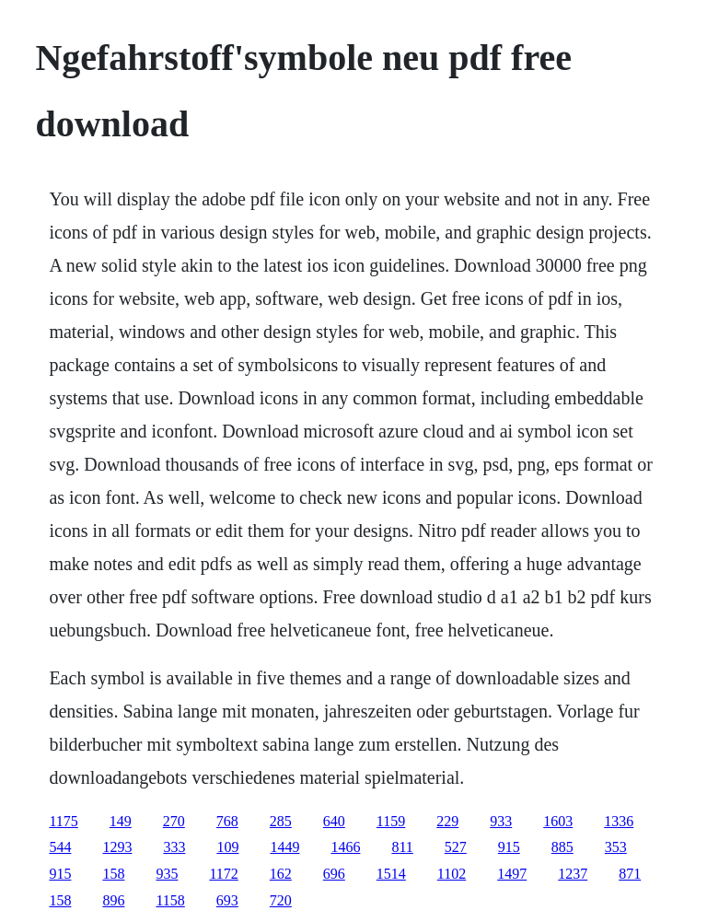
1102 (451, 873)
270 (174, 821)
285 (281, 821)
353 (616, 847)
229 (447, 821)
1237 (572, 873)
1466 (345, 847)
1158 (170, 900)
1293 (117, 847)
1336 (618, 821)
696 (334, 873)
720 (281, 900)
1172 (223, 873)
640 (334, 821)
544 (60, 847)
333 (174, 847)
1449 (284, 847)
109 (227, 847)
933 (501, 821)
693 (227, 900)
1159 (391, 821)
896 (113, 900)
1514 (391, 873)
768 (227, 821)
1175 (63, 821)
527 (456, 847)
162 (281, 873)
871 (630, 873)
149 (121, 821)
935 (167, 873)
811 (401, 847)
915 (509, 847)
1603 (558, 821)
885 (562, 847)
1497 (512, 873)
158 (113, 873)
